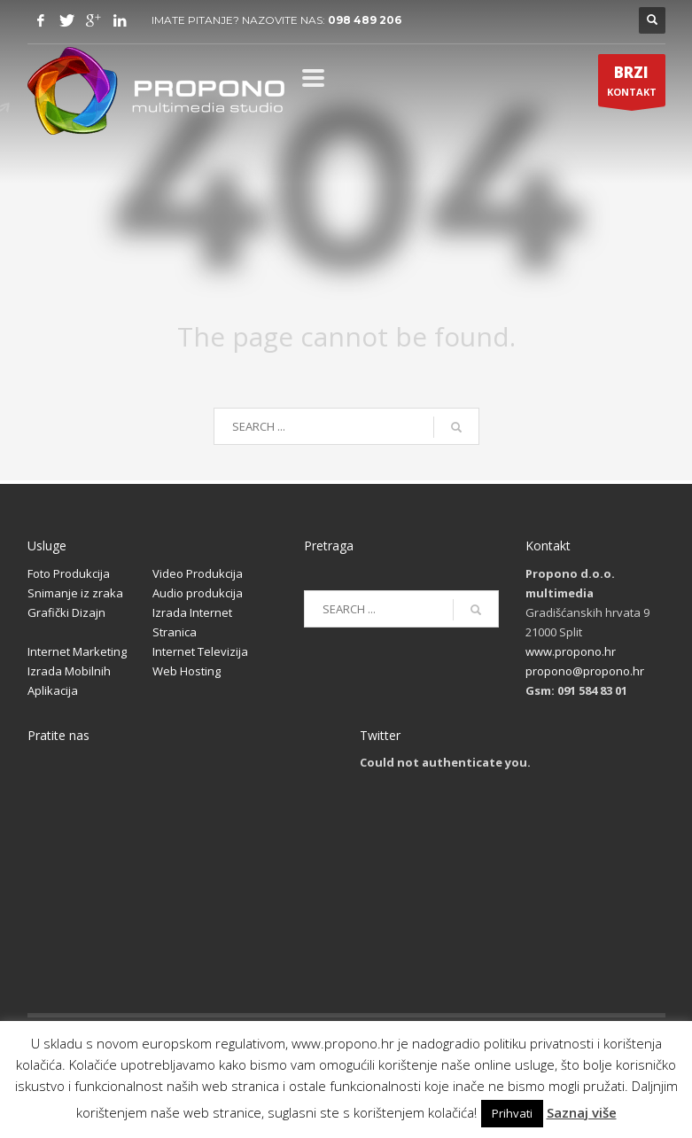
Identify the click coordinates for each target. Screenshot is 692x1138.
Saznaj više (582, 1112)
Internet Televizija (200, 651)
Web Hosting (186, 671)
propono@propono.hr (584, 671)
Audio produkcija (197, 593)
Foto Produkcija (68, 573)
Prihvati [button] (512, 1113)
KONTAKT (631, 84)
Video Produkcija (197, 573)
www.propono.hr (570, 651)
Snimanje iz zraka (75, 593)
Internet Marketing (77, 651)
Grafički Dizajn (66, 612)
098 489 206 (364, 20)
